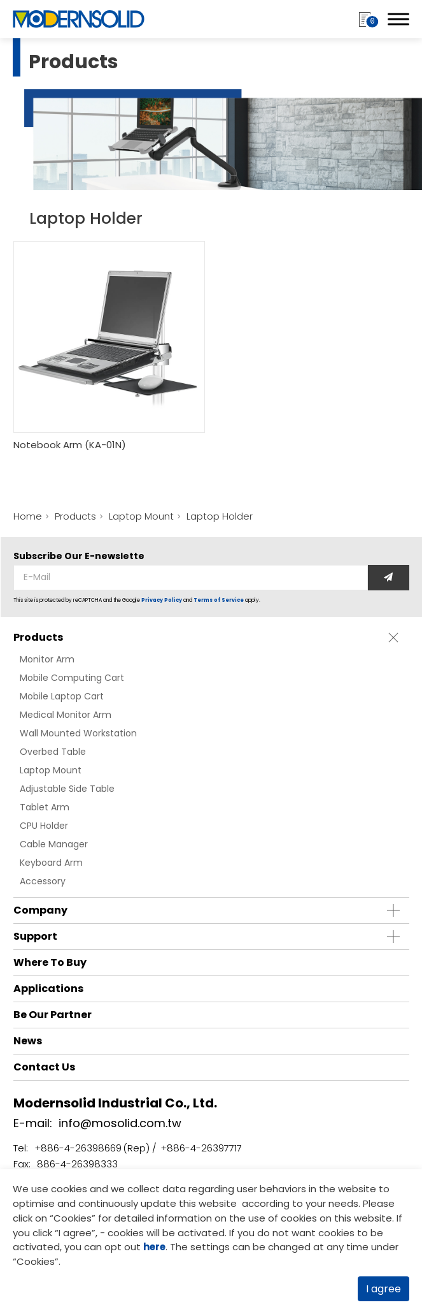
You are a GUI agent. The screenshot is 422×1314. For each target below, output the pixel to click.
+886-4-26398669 (78, 1148)
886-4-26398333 (77, 1164)
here (155, 1246)
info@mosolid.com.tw (120, 1123)
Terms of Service (218, 600)
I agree (383, 1288)
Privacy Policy (161, 600)
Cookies (72, 1217)
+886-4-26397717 (201, 1148)
